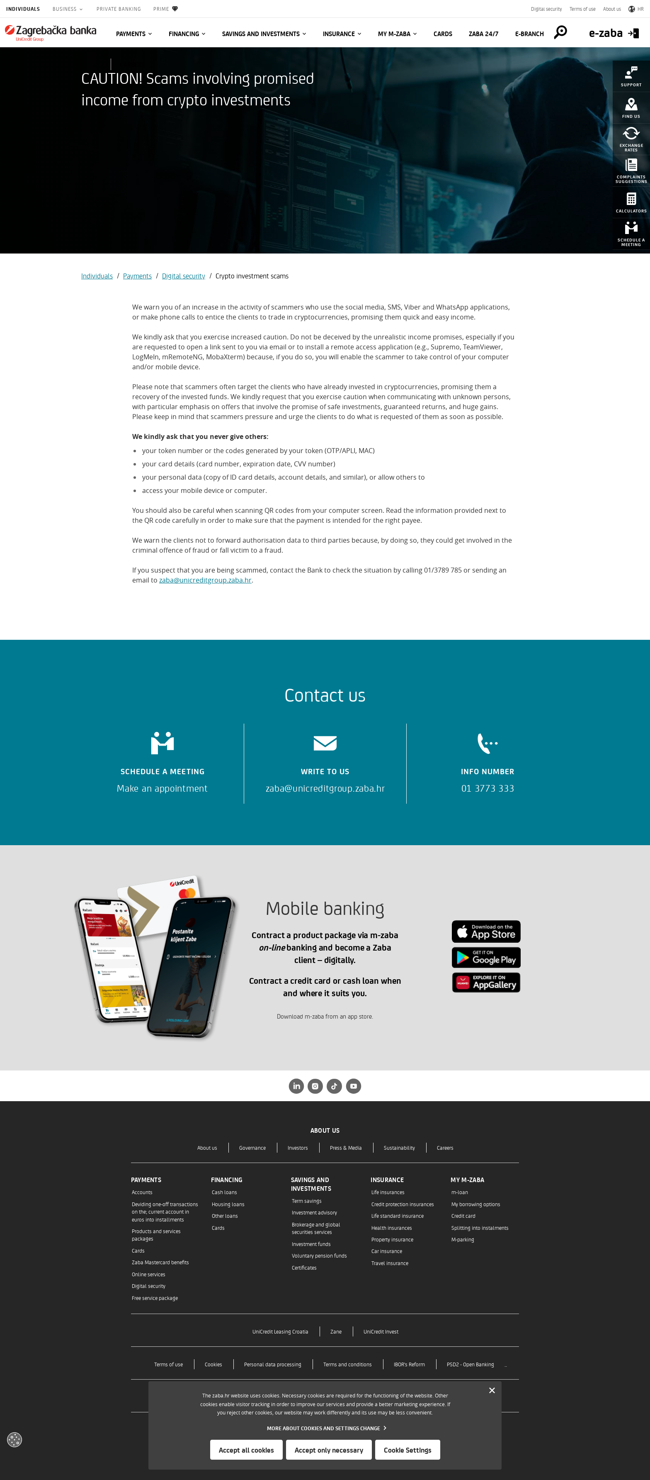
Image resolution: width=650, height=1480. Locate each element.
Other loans (225, 1215)
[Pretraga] (560, 32)
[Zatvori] (492, 1390)
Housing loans (228, 1204)
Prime (166, 9)
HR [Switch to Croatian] (636, 8)
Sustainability (399, 1147)
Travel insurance (389, 1263)
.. (505, 1364)
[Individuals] (50, 33)
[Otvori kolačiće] (14, 1439)
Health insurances (391, 1227)
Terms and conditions (347, 1364)
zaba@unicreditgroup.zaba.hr (205, 580)
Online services (148, 1274)
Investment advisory (314, 1212)
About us (612, 8)
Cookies (213, 1364)
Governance (252, 1147)
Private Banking (119, 8)
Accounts (142, 1192)
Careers (445, 1147)
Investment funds (311, 1244)
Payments (131, 33)
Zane (336, 1331)
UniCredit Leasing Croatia (280, 1331)
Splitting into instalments (480, 1227)
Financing (184, 33)
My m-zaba (394, 33)
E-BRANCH (529, 33)
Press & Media (346, 1147)
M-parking (462, 1239)
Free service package (155, 1298)
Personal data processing (272, 1364)
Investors (298, 1147)
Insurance (339, 33)
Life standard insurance (397, 1215)
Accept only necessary (329, 1450)
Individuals (23, 8)
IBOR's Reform (409, 1364)
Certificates (304, 1267)
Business (65, 8)
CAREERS (132, 64)
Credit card (463, 1215)
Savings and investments (261, 33)
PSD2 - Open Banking (470, 1364)
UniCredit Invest (381, 1331)
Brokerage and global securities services (316, 1228)
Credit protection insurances (402, 1204)
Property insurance (392, 1239)
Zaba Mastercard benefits (160, 1262)
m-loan (459, 1192)
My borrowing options (475, 1204)
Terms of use (583, 8)
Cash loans (224, 1192)
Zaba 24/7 (484, 33)
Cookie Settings (408, 1450)
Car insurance (386, 1251)
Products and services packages (156, 1234)
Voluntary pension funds (319, 1255)
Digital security (546, 8)
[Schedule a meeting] (162, 759)
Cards (443, 33)
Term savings (307, 1200)
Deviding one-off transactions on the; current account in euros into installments (165, 1211)
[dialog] (325, 1425)
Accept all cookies (246, 1450)
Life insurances (388, 1192)
